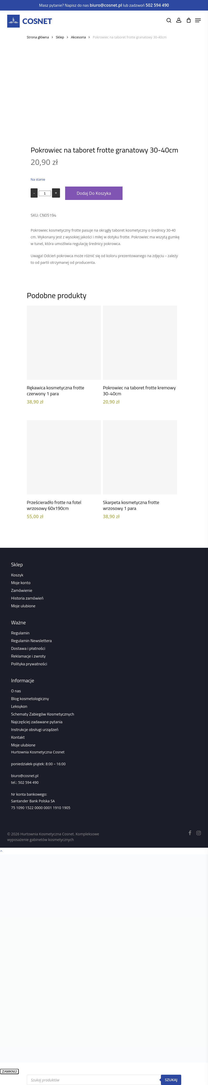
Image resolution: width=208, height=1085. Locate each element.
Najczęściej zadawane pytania (37, 722)
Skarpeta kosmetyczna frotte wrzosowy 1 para (131, 505)
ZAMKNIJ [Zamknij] (9, 1071)
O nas (16, 691)
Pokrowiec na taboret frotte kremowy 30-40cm (139, 390)
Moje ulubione (23, 606)
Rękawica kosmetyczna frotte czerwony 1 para (55, 390)
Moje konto (20, 582)
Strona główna (38, 37)
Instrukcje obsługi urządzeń (34, 729)
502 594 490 (28, 782)
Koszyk (17, 575)
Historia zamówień (27, 598)
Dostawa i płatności (28, 648)
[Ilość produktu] (45, 193)
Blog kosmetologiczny (30, 698)
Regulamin (20, 633)
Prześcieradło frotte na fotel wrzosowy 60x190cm (54, 505)
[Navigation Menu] (198, 20)
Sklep (60, 37)
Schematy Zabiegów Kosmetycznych (42, 714)
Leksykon (19, 706)
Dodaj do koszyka (94, 193)
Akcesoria (78, 37)
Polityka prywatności (29, 664)
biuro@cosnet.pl (24, 775)
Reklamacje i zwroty (28, 656)
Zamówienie (21, 590)
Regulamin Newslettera (31, 640)
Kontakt (18, 737)
